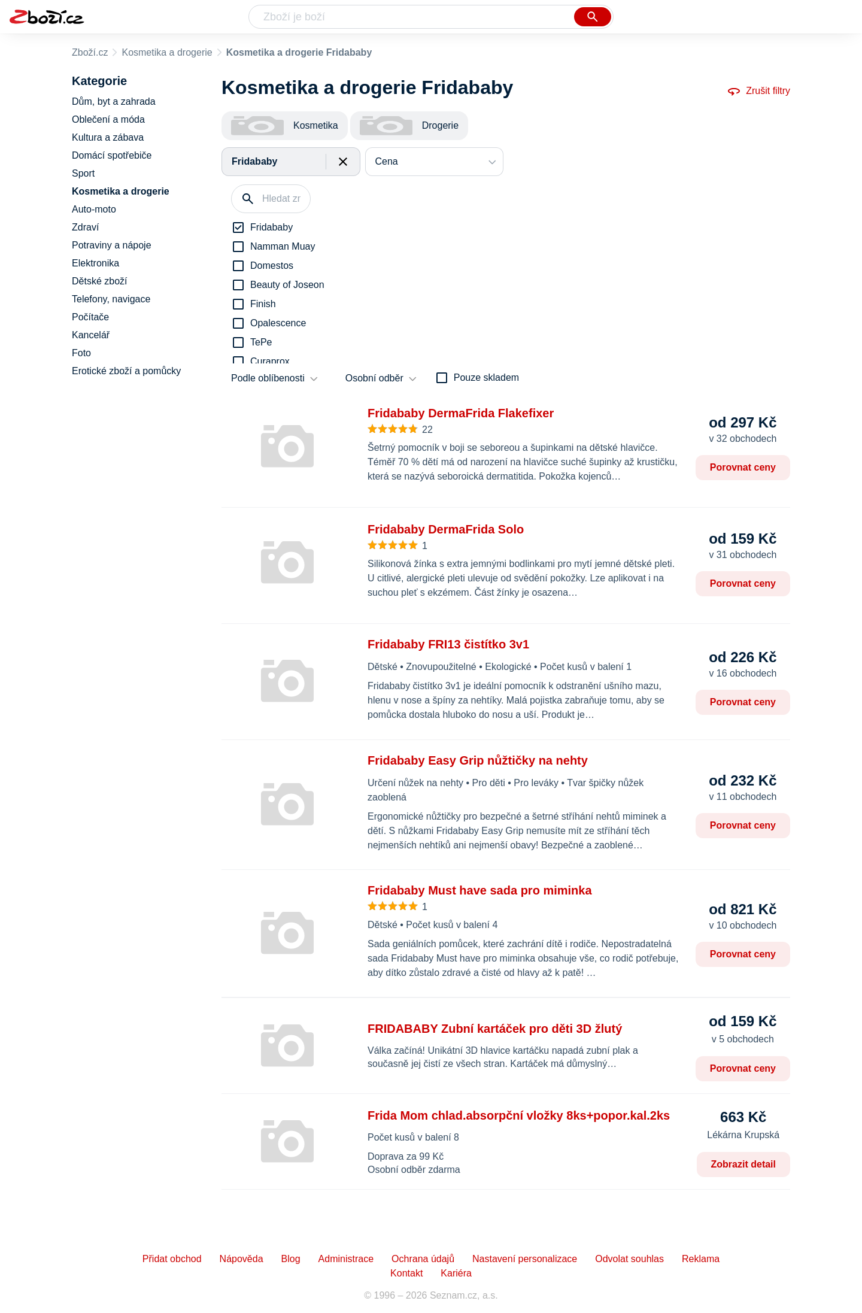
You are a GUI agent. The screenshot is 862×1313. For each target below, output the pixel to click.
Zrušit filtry (758, 91)
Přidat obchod (172, 1259)
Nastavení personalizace (524, 1259)
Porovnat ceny (743, 467)
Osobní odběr (374, 378)
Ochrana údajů (422, 1259)
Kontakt (406, 1273)
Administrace (346, 1259)
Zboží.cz (90, 52)
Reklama (701, 1259)
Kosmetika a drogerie (167, 52)
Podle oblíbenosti (268, 378)
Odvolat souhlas (629, 1259)
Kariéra (456, 1273)
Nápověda (241, 1259)
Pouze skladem (486, 377)
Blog (291, 1259)
